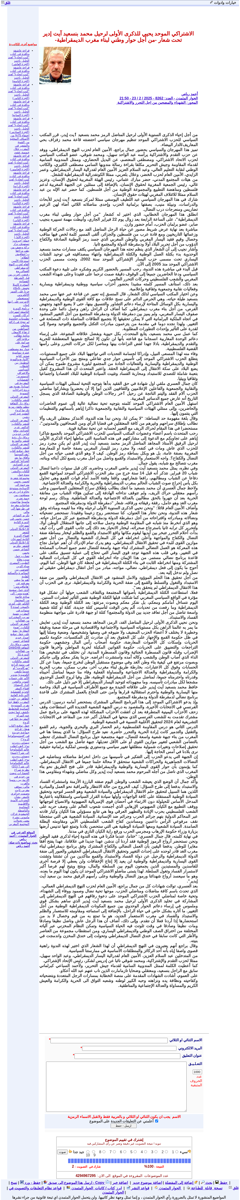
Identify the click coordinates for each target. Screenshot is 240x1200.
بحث (206, 1183)
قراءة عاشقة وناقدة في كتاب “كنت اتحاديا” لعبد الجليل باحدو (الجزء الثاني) (18, 213)
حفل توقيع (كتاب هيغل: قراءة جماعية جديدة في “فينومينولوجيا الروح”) (18, 732)
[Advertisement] (115, 118)
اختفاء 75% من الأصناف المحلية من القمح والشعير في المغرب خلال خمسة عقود (19, 144)
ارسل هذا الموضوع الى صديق (68, 1183)
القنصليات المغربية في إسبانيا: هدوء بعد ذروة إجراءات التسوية (19, 386)
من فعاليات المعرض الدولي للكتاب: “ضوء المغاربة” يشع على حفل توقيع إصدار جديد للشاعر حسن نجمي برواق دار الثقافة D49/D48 (19, 634)
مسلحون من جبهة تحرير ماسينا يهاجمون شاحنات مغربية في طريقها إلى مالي (19, 503)
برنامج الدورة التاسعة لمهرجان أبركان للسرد (19, 312)
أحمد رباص (189, 94)
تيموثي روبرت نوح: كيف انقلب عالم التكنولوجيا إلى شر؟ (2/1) (19, 761)
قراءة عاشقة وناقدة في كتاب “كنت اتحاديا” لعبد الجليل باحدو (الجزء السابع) (18, 108)
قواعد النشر (138, 1188)
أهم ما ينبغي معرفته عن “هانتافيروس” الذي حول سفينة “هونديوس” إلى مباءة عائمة (19, 588)
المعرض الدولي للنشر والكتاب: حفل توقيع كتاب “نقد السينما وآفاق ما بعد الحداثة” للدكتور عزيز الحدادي (19, 454)
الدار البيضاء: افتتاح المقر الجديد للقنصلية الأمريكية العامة (20, 690)
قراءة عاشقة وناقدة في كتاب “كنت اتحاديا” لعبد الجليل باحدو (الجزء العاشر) (18, 57)
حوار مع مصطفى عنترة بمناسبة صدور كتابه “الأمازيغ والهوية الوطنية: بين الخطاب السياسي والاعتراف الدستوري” (18, 362)
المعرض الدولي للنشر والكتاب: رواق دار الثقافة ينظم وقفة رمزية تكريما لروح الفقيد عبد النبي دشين (18, 407)
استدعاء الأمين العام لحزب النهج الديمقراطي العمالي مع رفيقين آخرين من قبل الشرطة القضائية (18, 271)
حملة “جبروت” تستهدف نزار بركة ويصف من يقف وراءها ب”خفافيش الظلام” (20, 249)
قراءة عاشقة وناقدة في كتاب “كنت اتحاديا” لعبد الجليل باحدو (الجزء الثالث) (18, 196)
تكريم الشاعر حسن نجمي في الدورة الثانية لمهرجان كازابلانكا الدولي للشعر (19, 524)
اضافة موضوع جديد (147, 1183)
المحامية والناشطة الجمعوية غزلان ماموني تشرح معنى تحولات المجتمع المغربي (19, 815)
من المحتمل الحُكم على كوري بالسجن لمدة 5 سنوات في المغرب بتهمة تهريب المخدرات (19, 608)
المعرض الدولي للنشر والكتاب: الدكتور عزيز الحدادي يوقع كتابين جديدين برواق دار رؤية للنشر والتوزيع (19, 430)
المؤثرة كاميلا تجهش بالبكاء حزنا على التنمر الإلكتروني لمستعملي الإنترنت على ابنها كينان (18, 295)
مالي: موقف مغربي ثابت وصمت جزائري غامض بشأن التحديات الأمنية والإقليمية (19, 795)
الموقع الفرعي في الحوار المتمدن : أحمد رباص (22, 836)
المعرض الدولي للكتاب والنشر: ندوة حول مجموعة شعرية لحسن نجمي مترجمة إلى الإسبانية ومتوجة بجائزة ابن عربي (19, 479)
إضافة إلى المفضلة (181, 1183)
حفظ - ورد (30, 1183)
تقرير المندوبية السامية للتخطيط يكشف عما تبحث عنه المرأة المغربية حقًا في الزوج (18, 714)
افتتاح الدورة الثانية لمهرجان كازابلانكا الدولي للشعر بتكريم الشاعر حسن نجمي (19, 544)
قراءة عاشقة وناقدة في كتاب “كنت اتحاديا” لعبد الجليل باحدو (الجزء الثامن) (18, 91)
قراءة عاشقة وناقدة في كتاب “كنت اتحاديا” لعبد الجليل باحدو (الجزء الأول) (18, 230)
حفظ (221, 1183)
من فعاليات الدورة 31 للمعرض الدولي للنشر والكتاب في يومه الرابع (19, 657)
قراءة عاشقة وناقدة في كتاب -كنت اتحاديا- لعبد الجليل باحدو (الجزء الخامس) (18, 162)
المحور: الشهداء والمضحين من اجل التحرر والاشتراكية (156, 102)
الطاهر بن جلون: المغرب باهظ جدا (18, 700)
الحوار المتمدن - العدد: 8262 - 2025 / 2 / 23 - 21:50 (158, 98)
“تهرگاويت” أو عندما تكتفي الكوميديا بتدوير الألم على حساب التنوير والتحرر (19, 674)
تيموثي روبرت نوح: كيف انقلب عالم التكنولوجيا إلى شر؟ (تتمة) (19, 747)
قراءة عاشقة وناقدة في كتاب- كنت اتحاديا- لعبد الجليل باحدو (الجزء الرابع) (19, 179)
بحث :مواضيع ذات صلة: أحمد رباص (23, 844)
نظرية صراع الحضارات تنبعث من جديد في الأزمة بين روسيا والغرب (19, 776)
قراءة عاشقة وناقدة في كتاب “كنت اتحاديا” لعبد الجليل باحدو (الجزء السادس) (18, 125)
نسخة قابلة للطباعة (204, 1188)
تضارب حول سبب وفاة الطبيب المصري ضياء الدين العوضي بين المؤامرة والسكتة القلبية (18, 566)
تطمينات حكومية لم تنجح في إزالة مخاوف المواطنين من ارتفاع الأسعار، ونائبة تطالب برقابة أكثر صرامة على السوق (19, 332)
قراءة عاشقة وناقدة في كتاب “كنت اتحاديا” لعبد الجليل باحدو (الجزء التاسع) (18, 74)
